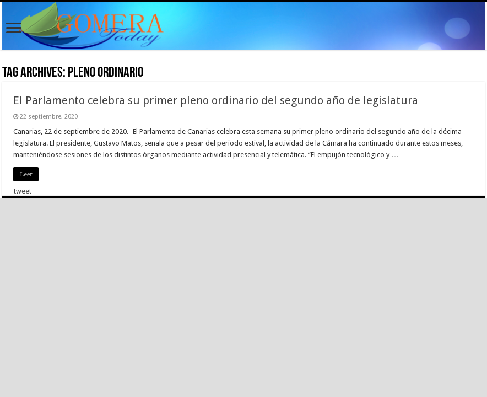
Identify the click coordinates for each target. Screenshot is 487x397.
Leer (26, 174)
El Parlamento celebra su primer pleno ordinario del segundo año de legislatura (215, 100)
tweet (22, 191)
